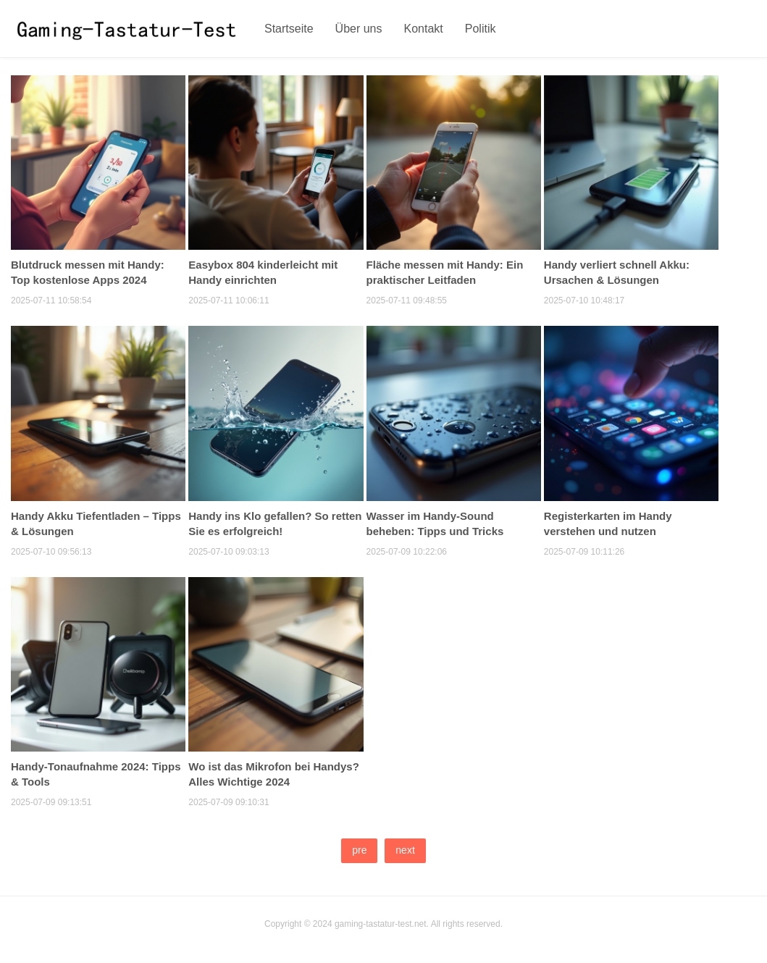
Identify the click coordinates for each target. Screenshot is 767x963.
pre (359, 850)
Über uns (358, 28)
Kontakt (423, 28)
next (404, 850)
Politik (480, 28)
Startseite (289, 28)
